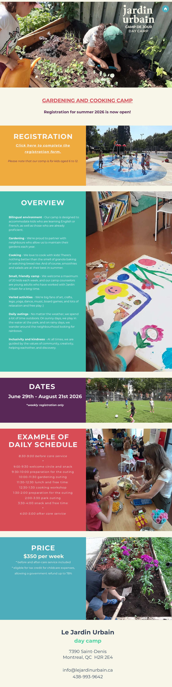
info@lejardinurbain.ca (88, 670)
